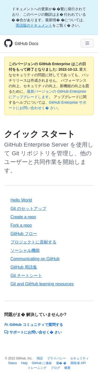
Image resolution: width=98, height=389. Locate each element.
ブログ (55, 368)
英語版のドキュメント (34, 25)
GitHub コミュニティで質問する (33, 325)
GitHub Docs (26, 43)
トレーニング (37, 368)
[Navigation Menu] (87, 43)
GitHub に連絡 (42, 363)
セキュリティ (79, 358)
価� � (61, 363)
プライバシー (56, 358)
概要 (67, 368)
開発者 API (78, 363)
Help (24, 363)
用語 (40, 358)
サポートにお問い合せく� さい (33, 332)
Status (12, 363)
